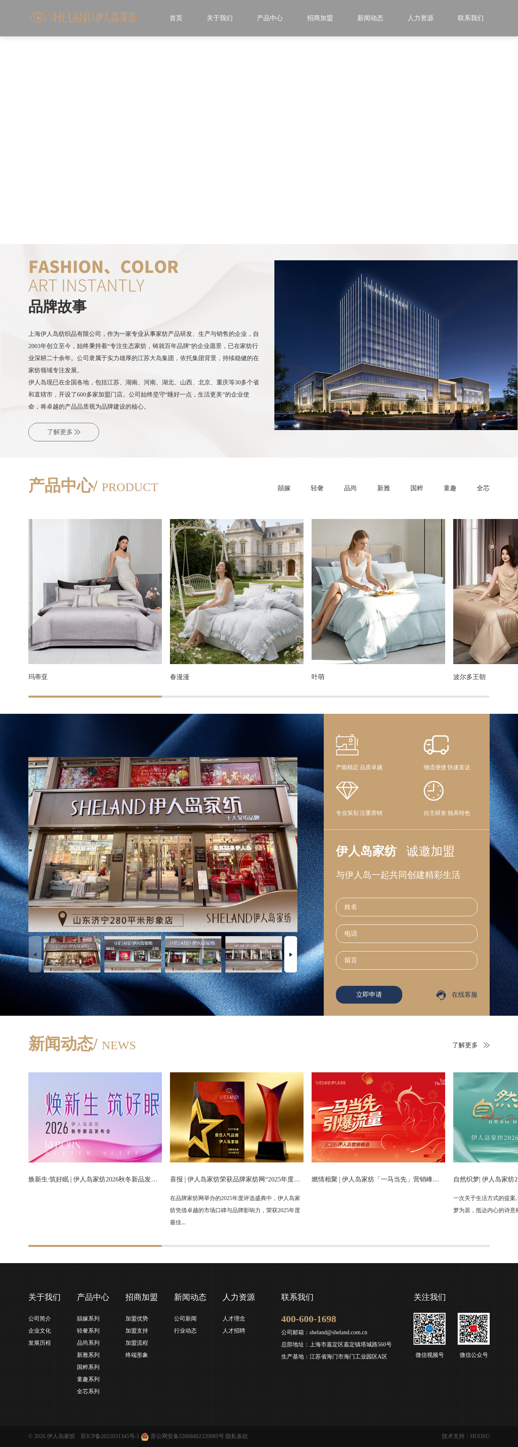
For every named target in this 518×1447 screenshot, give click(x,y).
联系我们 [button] (471, 18)
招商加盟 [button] (320, 18)
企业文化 (39, 1331)
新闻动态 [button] (370, 18)
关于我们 (44, 1297)
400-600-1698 (308, 1319)
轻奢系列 (88, 1331)
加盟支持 (136, 1331)
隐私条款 (236, 1436)
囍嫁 (284, 488)
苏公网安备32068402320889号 (187, 1436)
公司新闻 (185, 1319)
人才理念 (234, 1319)
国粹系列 (88, 1367)
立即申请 (369, 994)
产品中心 (93, 1297)
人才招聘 (234, 1331)
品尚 (350, 488)
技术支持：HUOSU (466, 1436)
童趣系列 (88, 1379)
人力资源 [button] (420, 18)
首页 (176, 18)
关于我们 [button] (220, 18)
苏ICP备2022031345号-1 (110, 1436)
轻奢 (317, 488)
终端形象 (136, 1355)
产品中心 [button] (270, 18)
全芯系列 (88, 1391)
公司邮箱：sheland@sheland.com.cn (324, 1332)
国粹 (416, 488)
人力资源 (239, 1297)
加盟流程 (136, 1343)
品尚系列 (88, 1343)
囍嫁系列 (88, 1319)
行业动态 (185, 1331)
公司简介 (39, 1319)
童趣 (450, 488)
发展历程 (39, 1343)
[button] (219, 230)
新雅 (383, 488)
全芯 (483, 488)
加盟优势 (136, 1319)
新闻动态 (190, 1297)
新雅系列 (88, 1355)
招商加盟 (141, 1297)
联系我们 (297, 1297)
